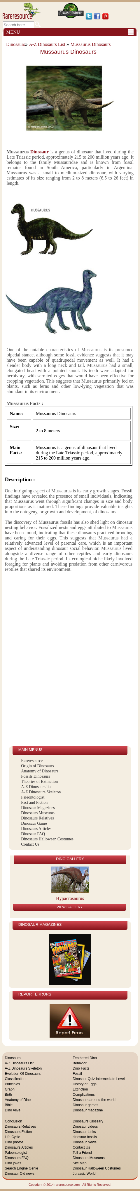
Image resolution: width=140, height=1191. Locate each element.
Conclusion (13, 1121)
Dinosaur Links (84, 1132)
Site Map (79, 1163)
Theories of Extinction (39, 781)
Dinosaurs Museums (38, 813)
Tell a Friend (82, 1153)
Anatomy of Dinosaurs (39, 771)
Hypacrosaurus (70, 898)
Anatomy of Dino (18, 1100)
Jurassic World (84, 1174)
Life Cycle (12, 1137)
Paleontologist (32, 797)
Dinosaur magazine (88, 1110)
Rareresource (32, 760)
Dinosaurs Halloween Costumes (47, 839)
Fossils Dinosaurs (35, 776)
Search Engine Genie (21, 1168)
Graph (10, 1089)
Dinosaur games (85, 1105)
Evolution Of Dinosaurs (23, 1074)
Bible (9, 1105)
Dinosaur (39, 151)
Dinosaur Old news (19, 1174)
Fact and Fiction (34, 802)
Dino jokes (13, 1163)
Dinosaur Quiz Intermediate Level (99, 1079)
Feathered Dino (85, 1058)
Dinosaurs (15, 44)
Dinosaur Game (34, 823)
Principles (12, 1084)
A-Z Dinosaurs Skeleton (41, 792)
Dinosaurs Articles (36, 828)
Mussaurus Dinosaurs (90, 44)
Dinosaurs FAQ (17, 1158)
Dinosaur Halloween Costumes (97, 1168)
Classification (15, 1079)
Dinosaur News (84, 1142)
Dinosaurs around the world (94, 1100)
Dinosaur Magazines (38, 808)
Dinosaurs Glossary (88, 1121)
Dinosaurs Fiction (18, 1132)
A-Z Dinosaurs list (36, 787)
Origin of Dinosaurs (37, 766)
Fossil (77, 1074)
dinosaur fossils (85, 1137)
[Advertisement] (37, 659)
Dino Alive (12, 1110)
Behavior (79, 1063)
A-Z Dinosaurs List (47, 44)
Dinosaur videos (85, 1126)
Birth (8, 1095)
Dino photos (14, 1142)
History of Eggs (84, 1084)
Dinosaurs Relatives (37, 818)
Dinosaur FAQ (33, 834)
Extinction (80, 1089)
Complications (83, 1095)
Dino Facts (81, 1068)
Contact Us (30, 844)
